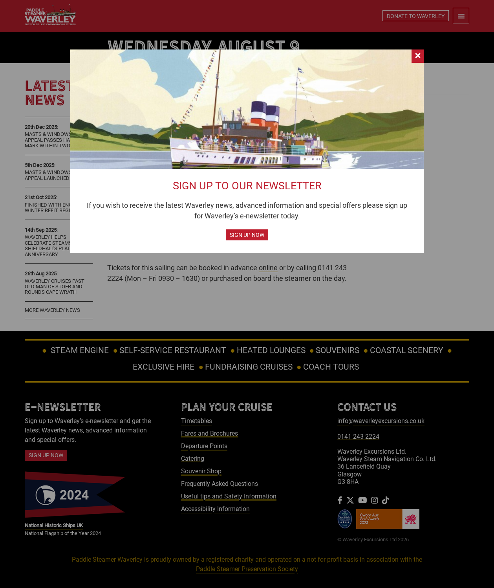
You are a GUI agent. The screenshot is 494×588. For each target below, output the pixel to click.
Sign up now (247, 235)
